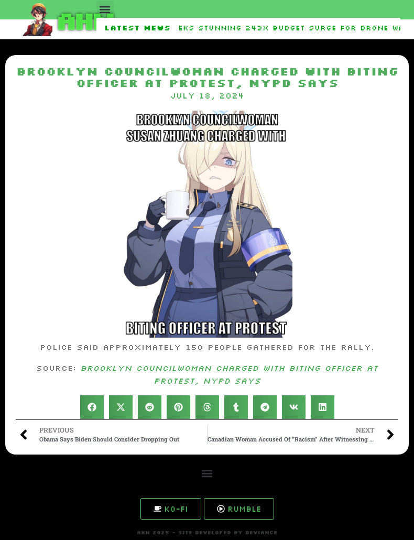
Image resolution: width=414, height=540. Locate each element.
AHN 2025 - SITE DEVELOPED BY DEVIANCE (207, 532)
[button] (105, 9)
